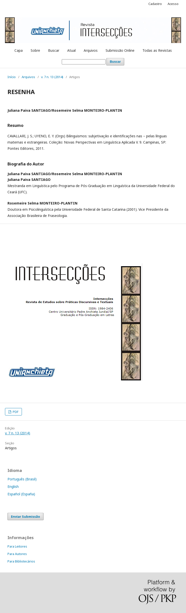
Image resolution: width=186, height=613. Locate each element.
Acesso (173, 3)
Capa (18, 50)
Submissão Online (120, 50)
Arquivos (91, 50)
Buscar (53, 50)
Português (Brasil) (22, 479)
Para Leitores (17, 546)
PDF (15, 411)
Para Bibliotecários (21, 561)
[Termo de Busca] (84, 61)
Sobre (35, 50)
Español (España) (21, 494)
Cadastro (155, 3)
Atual (71, 50)
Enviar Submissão (25, 516)
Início (11, 77)
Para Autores (17, 554)
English (13, 486)
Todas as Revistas (157, 50)
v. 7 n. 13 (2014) (52, 77)
